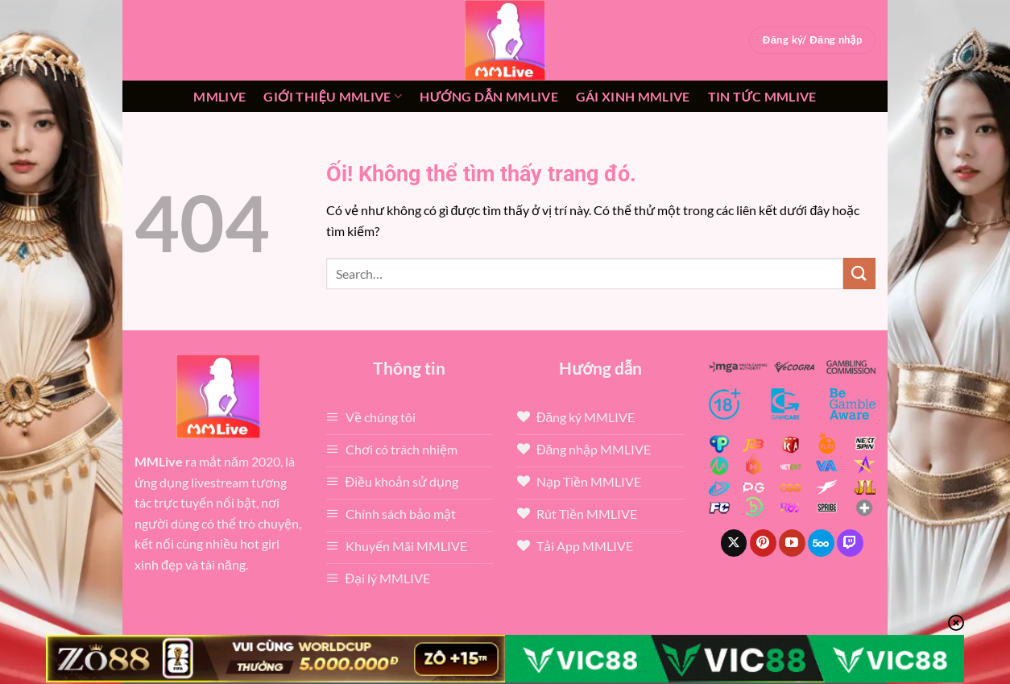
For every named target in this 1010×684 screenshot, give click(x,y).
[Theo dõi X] (734, 543)
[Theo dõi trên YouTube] (792, 543)
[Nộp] (859, 273)
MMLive (219, 96)
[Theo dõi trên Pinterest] (763, 543)
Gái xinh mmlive (633, 96)
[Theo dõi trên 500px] (821, 543)
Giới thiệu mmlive (332, 97)
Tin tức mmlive (762, 96)
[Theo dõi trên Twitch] (850, 543)
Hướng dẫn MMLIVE (489, 96)
